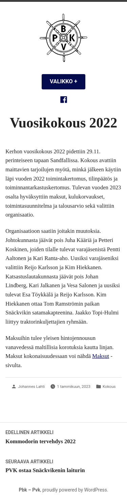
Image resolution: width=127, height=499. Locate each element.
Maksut (100, 356)
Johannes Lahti (31, 386)
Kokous (109, 386)
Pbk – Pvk (29, 490)
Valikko (67, 81)
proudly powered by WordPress (74, 490)
